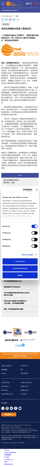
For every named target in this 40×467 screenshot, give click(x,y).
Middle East (25, 390)
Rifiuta (20, 275)
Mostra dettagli (27, 255)
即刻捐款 (9, 414)
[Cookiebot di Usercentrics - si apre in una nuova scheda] (24, 190)
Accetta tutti (20, 261)
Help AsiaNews (6, 366)
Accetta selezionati (20, 268)
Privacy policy (5, 442)
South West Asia (7, 394)
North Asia (5, 386)
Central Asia (5, 382)
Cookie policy (14, 442)
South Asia (24, 386)
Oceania (23, 394)
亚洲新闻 (4, 369)
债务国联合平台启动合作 (12, 287)
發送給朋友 (5, 24)
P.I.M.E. (3, 373)
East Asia (4, 390)
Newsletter (24, 373)
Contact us (24, 366)
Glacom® (21, 442)
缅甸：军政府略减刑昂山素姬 (13, 309)
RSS (22, 369)
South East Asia (26, 382)
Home (6, 450)
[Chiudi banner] (37, 190)
